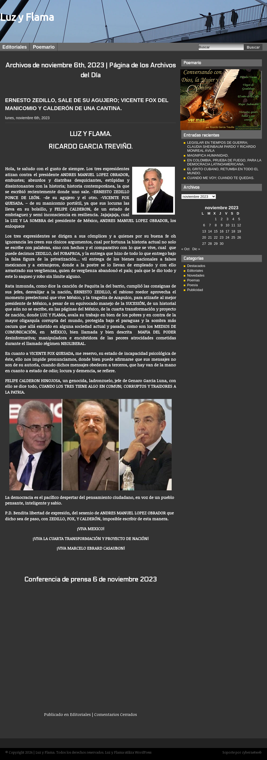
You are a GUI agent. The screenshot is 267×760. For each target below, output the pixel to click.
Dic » (196, 249)
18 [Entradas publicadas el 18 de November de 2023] (233, 231)
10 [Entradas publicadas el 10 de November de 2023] (227, 225)
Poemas (193, 280)
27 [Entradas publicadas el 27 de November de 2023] (204, 244)
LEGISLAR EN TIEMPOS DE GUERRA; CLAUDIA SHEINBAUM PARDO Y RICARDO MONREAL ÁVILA (221, 147)
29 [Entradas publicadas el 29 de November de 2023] (216, 244)
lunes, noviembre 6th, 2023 (27, 118)
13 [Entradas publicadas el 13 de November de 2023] (204, 231)
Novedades (196, 275)
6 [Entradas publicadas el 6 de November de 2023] (204, 225)
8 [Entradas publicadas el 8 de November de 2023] (216, 225)
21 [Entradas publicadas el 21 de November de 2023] (210, 237)
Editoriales (14, 47)
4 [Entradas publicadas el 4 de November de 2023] (233, 219)
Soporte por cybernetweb (242, 752)
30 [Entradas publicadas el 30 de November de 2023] (221, 244)
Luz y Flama (27, 17)
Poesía (192, 285)
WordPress (143, 752)
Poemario (44, 47)
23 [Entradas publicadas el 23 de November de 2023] (221, 237)
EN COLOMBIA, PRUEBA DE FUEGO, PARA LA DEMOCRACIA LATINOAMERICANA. (224, 162)
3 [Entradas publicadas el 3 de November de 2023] (227, 219)
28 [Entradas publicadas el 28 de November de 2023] (210, 244)
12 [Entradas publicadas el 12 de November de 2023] (239, 225)
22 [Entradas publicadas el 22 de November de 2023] (216, 237)
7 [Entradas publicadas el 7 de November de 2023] (210, 225)
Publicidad (195, 290)
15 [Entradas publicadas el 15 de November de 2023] (216, 231)
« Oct (185, 249)
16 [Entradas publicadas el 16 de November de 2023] (221, 231)
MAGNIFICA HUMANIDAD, (208, 155)
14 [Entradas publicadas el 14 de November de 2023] (210, 231)
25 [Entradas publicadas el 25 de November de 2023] (233, 237)
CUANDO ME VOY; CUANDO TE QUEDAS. (220, 178)
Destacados (196, 266)
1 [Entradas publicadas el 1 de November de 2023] (216, 219)
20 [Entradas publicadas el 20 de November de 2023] (204, 237)
